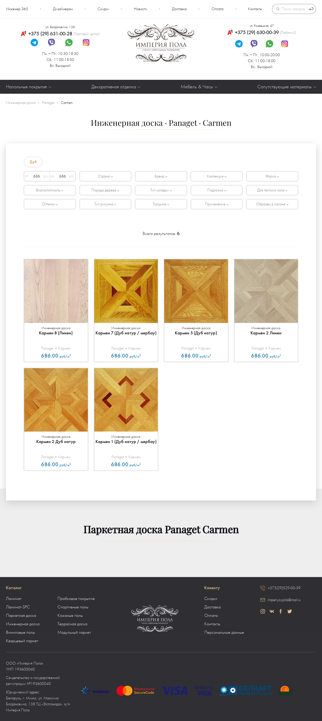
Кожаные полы (70, 615)
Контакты (255, 9)
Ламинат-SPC (18, 607)
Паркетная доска (21, 615)
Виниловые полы (20, 632)
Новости (140, 9)
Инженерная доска (23, 624)
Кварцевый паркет (22, 640)
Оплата (217, 9)
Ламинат (13, 598)
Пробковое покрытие (76, 598)
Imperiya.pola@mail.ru (284, 600)
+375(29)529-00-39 (284, 588)
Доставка (179, 9)
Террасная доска (72, 624)
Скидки (103, 9)
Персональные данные (224, 632)
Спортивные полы (72, 607)
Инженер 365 (17, 9)
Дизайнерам (63, 9)
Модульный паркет (74, 632)
